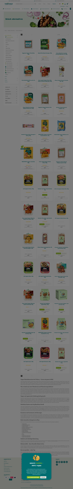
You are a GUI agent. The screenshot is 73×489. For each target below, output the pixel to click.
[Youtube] (59, 462)
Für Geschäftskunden (7, 471)
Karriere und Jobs (6, 468)
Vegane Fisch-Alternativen (26, 436)
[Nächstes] (70, 9)
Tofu (23, 433)
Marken (40, 3)
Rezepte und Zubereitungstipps (53, 440)
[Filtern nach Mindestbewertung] (11, 103)
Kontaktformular (28, 482)
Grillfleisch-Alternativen (25, 428)
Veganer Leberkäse (25, 431)
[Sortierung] (63, 35)
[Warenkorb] (67, 4)
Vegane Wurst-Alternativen (26, 435)
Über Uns (5, 461)
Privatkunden (62, 6)
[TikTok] (57, 465)
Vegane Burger (24, 423)
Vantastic (54, 3)
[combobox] (24, 4)
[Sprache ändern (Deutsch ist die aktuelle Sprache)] (60, 4)
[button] (17, 35)
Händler (67, 6)
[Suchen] (35, 4)
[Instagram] (64, 462)
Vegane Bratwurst (25, 430)
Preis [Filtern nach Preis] (11, 100)
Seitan (23, 434)
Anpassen (43, 477)
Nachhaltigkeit (6, 463)
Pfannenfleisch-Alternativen (26, 429)
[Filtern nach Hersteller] (11, 87)
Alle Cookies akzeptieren (33, 477)
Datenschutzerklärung (36, 474)
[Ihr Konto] (65, 4)
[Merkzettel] (63, 4)
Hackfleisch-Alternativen (26, 424)
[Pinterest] (62, 462)
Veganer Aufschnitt (25, 425)
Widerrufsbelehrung (7, 469)
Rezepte (49, 3)
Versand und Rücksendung (8, 466)
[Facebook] (57, 462)
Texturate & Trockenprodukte (26, 432)
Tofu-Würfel (42, 408)
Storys (44, 3)
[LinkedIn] (67, 462)
